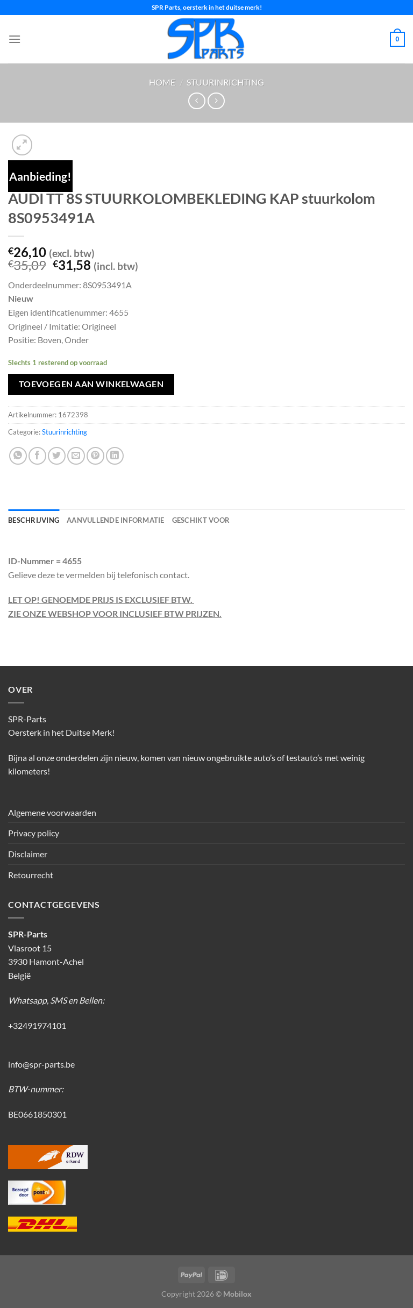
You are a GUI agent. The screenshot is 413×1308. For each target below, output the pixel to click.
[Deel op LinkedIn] (115, 456)
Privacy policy (33, 833)
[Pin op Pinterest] (95, 456)
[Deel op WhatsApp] (18, 456)
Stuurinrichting (225, 82)
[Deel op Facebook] (37, 456)
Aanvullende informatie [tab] (116, 520)
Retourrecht (30, 875)
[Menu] (14, 39)
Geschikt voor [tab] (201, 520)
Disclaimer (27, 854)
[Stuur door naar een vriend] (76, 456)
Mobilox (237, 1293)
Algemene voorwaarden (52, 812)
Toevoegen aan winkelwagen (91, 384)
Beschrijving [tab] (33, 520)
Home (162, 82)
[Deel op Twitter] (57, 456)
